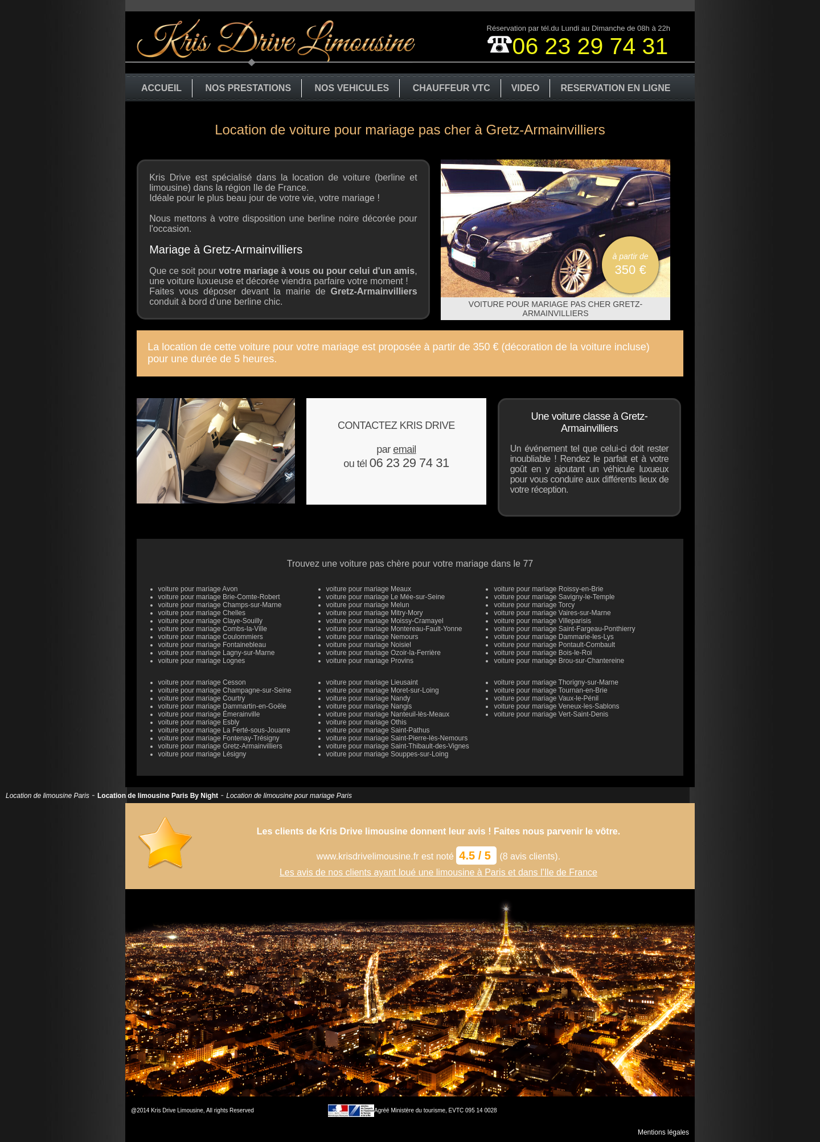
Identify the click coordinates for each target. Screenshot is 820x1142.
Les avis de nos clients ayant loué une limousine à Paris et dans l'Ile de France (438, 872)
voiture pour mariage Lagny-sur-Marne (216, 653)
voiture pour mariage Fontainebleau (212, 645)
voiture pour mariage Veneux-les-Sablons (556, 706)
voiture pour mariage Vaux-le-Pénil (546, 698)
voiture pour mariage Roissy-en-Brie (548, 589)
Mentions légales (663, 1132)
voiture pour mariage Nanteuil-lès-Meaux (388, 714)
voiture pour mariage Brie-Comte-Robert (219, 597)
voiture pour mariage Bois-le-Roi (543, 653)
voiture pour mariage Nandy (368, 698)
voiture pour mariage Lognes (201, 661)
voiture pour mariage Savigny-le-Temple (554, 597)
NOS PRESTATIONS (249, 88)
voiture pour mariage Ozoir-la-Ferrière (383, 653)
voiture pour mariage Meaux (368, 589)
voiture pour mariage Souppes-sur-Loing (387, 754)
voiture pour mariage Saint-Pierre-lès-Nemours (397, 738)
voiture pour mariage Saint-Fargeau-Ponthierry (564, 629)
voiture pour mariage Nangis (369, 706)
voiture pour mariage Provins (369, 661)
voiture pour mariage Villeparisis (542, 621)
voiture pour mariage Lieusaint (372, 682)
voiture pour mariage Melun (367, 605)
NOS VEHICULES (352, 88)
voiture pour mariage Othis (366, 722)
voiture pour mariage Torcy (534, 605)
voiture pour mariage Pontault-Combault (554, 645)
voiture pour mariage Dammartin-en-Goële (222, 706)
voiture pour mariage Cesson (202, 682)
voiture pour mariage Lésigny (202, 754)
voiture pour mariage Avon (198, 589)
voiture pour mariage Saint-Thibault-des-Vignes (397, 746)
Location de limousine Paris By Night (157, 796)
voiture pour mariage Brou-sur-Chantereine (559, 661)
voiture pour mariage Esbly (199, 722)
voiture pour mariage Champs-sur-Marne (220, 605)
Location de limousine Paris (47, 796)
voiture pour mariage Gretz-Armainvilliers (220, 746)
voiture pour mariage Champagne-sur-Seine (225, 690)
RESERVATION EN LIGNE (615, 88)
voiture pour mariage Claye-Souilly (210, 621)
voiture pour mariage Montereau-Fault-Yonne (394, 629)
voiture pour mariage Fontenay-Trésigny (219, 738)
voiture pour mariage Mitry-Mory (374, 613)
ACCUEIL (161, 88)
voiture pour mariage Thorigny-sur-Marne (556, 682)
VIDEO (525, 88)
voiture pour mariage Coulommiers (210, 637)
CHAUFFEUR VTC (451, 88)
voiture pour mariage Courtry (201, 698)
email (404, 449)
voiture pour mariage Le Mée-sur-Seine (385, 597)
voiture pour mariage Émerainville (209, 714)
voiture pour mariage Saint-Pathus (378, 730)
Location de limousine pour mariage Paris (289, 796)
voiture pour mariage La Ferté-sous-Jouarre (224, 730)
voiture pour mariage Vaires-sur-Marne (552, 613)
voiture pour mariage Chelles (201, 613)
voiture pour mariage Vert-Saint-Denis (551, 714)
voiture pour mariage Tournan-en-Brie (550, 690)
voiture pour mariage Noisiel (368, 645)
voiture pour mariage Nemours (372, 637)
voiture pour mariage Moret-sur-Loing (382, 690)
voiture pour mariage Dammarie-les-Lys (553, 637)
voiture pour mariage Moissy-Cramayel (385, 621)
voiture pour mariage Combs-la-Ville (212, 629)
